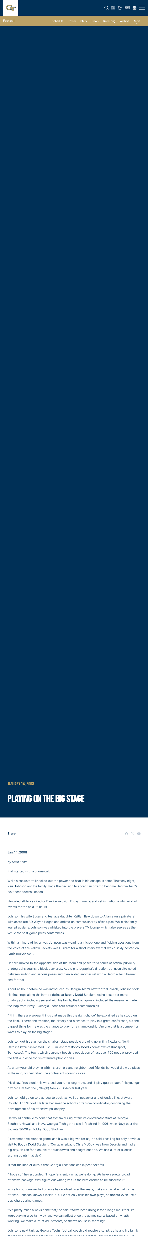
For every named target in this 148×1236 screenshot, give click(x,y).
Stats (83, 21)
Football (9, 21)
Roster (72, 21)
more (137, 21)
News (95, 21)
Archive (124, 21)
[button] (106, 8)
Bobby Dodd (74, 995)
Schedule (57, 21)
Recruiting (109, 21)
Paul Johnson (17, 886)
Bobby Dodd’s (81, 1047)
